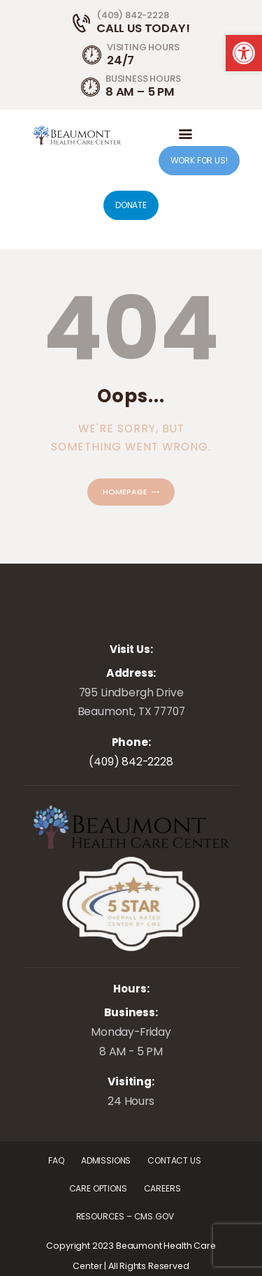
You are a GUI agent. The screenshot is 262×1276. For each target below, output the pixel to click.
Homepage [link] (125, 491)
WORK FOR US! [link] (199, 160)
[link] (244, 53)
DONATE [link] (131, 205)
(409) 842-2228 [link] (131, 761)
